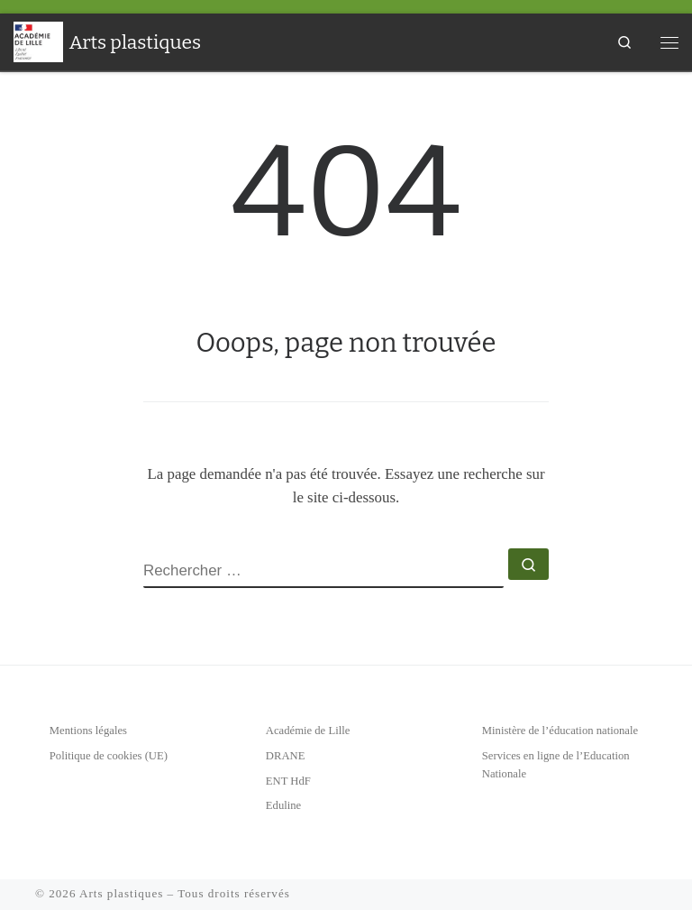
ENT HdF (288, 781)
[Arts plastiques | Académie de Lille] (38, 40)
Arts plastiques (121, 893)
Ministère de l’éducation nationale (560, 730)
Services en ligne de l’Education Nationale (556, 764)
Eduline (283, 805)
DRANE (285, 755)
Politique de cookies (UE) (109, 755)
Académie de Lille (308, 730)
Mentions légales (88, 730)
